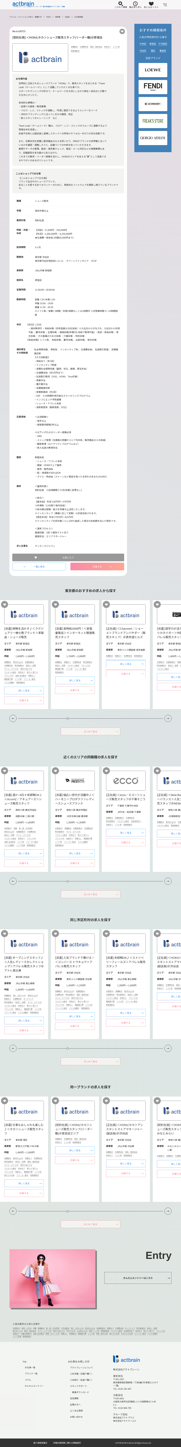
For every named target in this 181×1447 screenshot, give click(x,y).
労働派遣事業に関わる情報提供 (67, 1442)
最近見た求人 (135, 4)
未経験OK (160, 662)
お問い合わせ (76, 1416)
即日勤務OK (19, 665)
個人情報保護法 (40, 1442)
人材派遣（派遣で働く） (81, 1373)
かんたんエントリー (34, 1385)
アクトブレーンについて (81, 1367)
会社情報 (74, 1398)
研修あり (107, 46)
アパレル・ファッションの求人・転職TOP (25, 17)
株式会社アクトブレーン (126, 1369)
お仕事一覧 (30, 1367)
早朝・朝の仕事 (102, 1333)
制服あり (67, 662)
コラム (28, 1379)
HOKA (48, 17)
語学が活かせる (26, 669)
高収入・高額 (31, 665)
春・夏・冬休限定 (26, 828)
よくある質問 (76, 1410)
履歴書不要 (8, 679)
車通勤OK (73, 1333)
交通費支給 (84, 46)
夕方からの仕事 (127, 1333)
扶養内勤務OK (26, 1333)
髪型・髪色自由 (96, 46)
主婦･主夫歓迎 (20, 675)
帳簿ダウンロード (80, 1392)
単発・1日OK (26, 1328)
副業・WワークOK (53, 1333)
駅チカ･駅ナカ (32, 672)
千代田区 (162, 43)
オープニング (28, 999)
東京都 (57, 17)
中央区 (143, 43)
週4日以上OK (18, 662)
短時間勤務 (105, 1331)
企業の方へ (75, 1404)
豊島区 (163, 50)
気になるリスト (151, 4)
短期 (15, 828)
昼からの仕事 (9, 1175)
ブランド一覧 (31, 1373)
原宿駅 (48, 270)
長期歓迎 (74, 46)
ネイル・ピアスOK (11, 669)
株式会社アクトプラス (123, 1417)
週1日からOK (18, 1331)
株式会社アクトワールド (124, 1420)
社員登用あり (136, 821)
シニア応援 (20, 845)
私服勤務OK (29, 662)
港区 (153, 50)
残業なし (31, 675)
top (24, 1361)
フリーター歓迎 (29, 679)
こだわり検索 (120, 4)
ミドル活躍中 (9, 682)
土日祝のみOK (82, 1331)
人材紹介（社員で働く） (81, 1379)
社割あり (69, 838)
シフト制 (116, 46)
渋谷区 (67, 17)
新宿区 (152, 43)
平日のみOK (70, 1331)
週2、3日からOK (19, 995)
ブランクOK (8, 675)
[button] (168, 718)
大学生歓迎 (65, 1328)
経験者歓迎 (75, 51)
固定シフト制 (94, 1331)
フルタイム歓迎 (10, 672)
